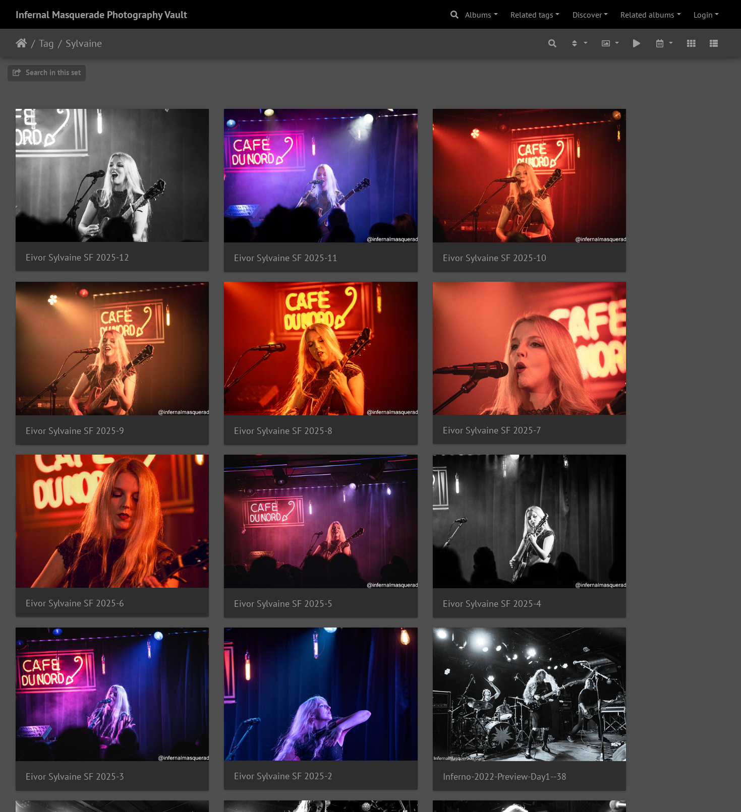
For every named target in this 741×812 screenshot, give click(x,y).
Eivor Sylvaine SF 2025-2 (437, 546)
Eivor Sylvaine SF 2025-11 (258, 239)
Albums (478, 15)
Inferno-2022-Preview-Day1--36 (268, 700)
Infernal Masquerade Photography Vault (101, 14)
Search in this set (47, 72)
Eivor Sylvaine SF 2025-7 (256, 392)
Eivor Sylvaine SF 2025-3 (256, 547)
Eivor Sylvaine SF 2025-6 (437, 392)
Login (703, 15)
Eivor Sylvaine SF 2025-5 (618, 393)
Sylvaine (84, 43)
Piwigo (391, 791)
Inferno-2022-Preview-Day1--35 (450, 700)
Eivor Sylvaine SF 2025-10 (440, 239)
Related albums (647, 15)
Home (21, 43)
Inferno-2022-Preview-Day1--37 (87, 701)
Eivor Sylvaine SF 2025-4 (75, 547)
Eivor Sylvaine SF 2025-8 (75, 393)
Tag (46, 43)
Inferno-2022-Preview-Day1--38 (631, 547)
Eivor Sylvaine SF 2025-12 (77, 238)
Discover (587, 15)
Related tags (531, 15)
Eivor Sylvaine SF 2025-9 (618, 239)
